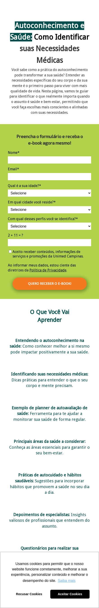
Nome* (14, 152)
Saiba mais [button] (66, 581)
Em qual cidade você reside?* (32, 202)
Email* (13, 169)
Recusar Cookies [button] (29, 594)
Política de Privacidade (47, 270)
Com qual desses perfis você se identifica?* (43, 219)
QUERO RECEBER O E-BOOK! (49, 284)
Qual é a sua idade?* (24, 186)
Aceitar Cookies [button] (70, 594)
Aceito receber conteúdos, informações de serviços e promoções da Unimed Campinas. (46, 254)
